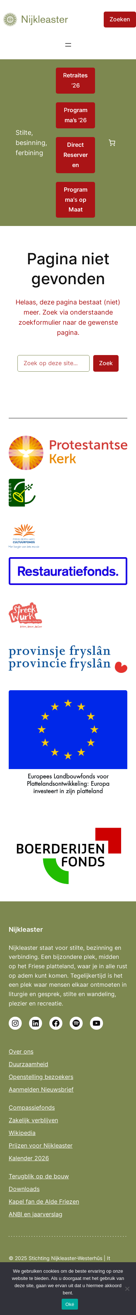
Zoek (106, 363)
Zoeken (120, 19)
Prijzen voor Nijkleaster (41, 1145)
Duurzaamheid (28, 1064)
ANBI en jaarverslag (35, 1214)
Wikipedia (22, 1132)
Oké (69, 1304)
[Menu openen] (68, 45)
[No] (127, 1288)
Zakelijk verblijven (33, 1120)
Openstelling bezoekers (41, 1076)
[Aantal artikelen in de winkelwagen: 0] (112, 143)
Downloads (24, 1188)
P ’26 (75, 115)
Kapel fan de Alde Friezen (44, 1201)
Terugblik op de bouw (39, 1176)
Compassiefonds (32, 1107)
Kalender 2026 (29, 1158)
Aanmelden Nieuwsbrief (41, 1089)
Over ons (21, 1051)
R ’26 (75, 80)
